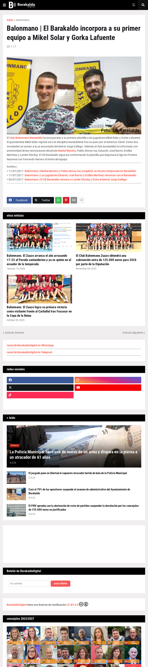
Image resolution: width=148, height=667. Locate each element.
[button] (4, 5)
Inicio (10, 20)
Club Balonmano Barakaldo (25, 137)
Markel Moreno (67, 150)
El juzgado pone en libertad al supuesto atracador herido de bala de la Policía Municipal (78, 473)
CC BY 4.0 (77, 604)
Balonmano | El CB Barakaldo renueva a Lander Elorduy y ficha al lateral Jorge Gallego (76, 179)
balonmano (22, 20)
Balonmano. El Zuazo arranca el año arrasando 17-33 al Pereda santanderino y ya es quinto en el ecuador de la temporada (39, 260)
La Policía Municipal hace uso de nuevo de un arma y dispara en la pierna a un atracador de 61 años (73, 454)
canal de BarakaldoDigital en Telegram (29, 352)
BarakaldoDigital (17, 604)
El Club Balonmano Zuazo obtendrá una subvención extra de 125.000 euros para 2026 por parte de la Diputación (106, 260)
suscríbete (60, 583)
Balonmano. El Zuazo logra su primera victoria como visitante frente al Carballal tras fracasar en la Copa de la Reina (39, 311)
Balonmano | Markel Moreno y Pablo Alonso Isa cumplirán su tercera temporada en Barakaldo (80, 171)
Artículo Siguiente (132, 332)
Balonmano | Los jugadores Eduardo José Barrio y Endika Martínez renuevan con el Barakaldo (80, 175)
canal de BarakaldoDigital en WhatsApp (30, 345)
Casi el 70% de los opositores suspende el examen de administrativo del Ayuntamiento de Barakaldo (79, 491)
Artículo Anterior (14, 332)
